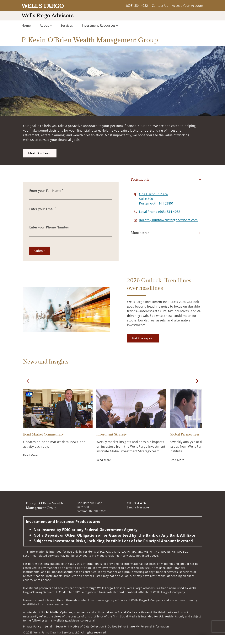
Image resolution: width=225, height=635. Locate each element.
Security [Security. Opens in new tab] (61, 626)
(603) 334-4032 (137, 5)
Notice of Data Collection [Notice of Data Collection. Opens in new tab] (87, 626)
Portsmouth (140, 179)
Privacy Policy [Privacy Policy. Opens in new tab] (32, 626)
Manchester (140, 233)
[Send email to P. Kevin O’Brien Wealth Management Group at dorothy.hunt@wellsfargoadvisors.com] (168, 220)
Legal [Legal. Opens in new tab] (48, 626)
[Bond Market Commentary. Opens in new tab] (58, 423)
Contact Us (160, 5)
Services (67, 25)
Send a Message (138, 507)
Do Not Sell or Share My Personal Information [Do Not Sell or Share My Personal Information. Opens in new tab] (138, 626)
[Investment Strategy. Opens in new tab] (131, 425)
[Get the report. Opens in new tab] (143, 338)
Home (26, 25)
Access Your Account (187, 5)
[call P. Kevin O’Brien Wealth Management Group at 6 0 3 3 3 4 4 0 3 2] (159, 212)
